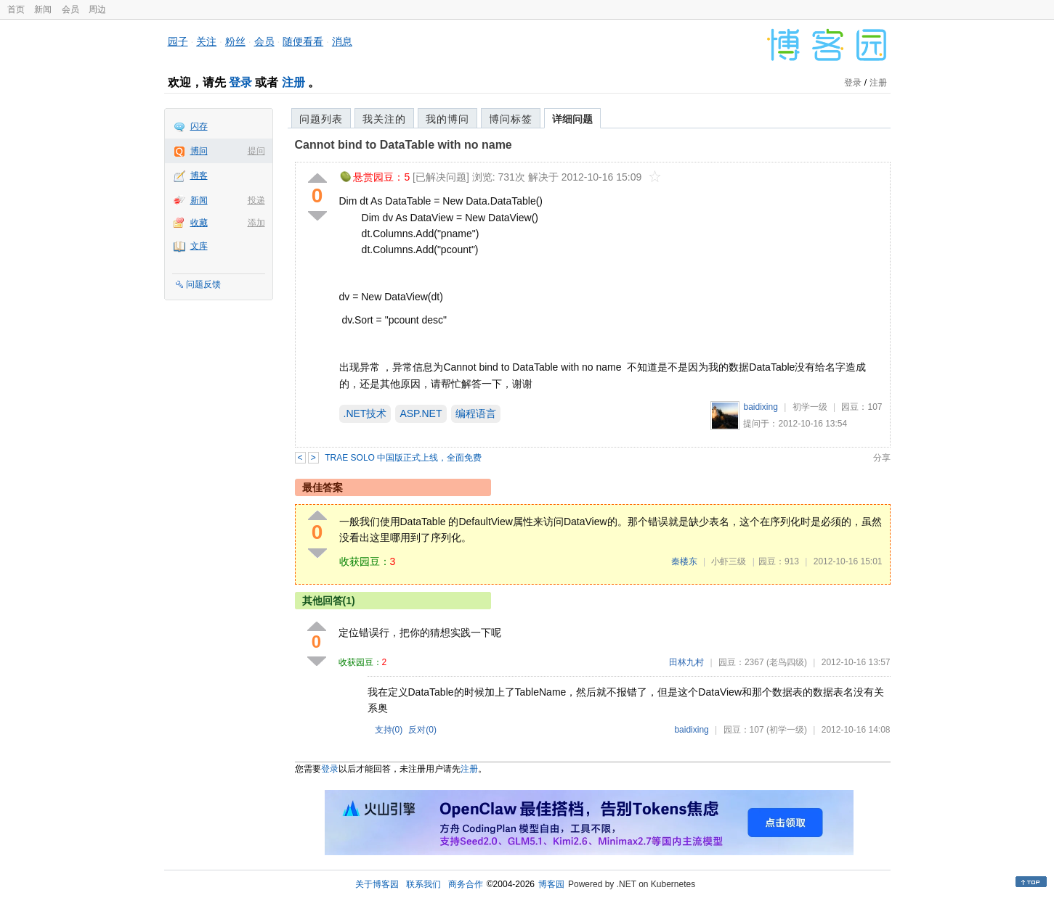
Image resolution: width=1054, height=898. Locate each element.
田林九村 (686, 662)
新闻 (43, 9)
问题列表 (321, 119)
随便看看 (303, 41)
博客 (199, 175)
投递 (256, 200)
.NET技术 (365, 413)
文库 (199, 246)
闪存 (199, 126)
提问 (256, 151)
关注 (206, 41)
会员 (70, 9)
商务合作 (465, 884)
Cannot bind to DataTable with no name (403, 145)
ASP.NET (421, 413)
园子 (178, 41)
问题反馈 (203, 284)
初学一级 (809, 407)
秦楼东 (684, 561)
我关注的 (384, 119)
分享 (882, 458)
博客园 (551, 884)
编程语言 (475, 413)
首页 (16, 9)
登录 (240, 82)
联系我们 (423, 884)
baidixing (760, 407)
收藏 (199, 223)
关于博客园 (377, 884)
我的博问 (447, 119)
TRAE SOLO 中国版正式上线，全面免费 (403, 458)
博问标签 (510, 119)
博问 (199, 151)
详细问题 (572, 119)
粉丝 (235, 41)
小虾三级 (728, 561)
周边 (97, 9)
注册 (293, 82)
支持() (389, 730)
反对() (422, 730)
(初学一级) (786, 730)
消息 (342, 41)
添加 (256, 223)
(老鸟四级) (786, 662)
